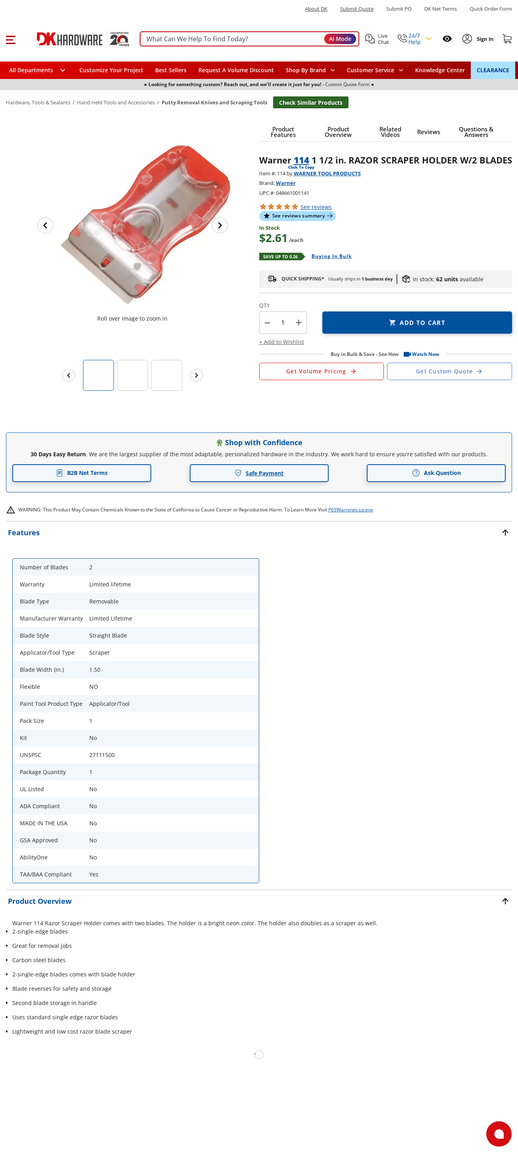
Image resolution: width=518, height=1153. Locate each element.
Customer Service (370, 70)
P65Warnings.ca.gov (350, 509)
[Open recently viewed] (447, 39)
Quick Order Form (491, 9)
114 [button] (301, 160)
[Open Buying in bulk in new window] (329, 256)
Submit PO (399, 9)
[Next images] (196, 375)
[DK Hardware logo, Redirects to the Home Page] (75, 38)
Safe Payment (259, 473)
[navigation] (375, 70)
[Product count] (283, 322)
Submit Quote (357, 9)
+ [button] (298, 322)
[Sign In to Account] (484, 39)
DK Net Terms (440, 9)
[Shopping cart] (507, 39)
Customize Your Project (111, 70)
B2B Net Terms (82, 473)
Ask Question (436, 473)
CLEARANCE (493, 70)
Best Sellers (171, 70)
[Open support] (499, 1134)
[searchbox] (249, 39)
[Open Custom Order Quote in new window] (449, 371)
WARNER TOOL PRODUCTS (327, 173)
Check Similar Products (311, 102)
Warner (286, 182)
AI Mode (340, 38)
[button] (10, 39)
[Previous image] (45, 225)
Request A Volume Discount (236, 70)
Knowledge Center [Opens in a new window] (440, 70)
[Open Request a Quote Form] (321, 371)
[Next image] (220, 225)
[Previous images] (68, 375)
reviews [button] (316, 207)
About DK (316, 9)
